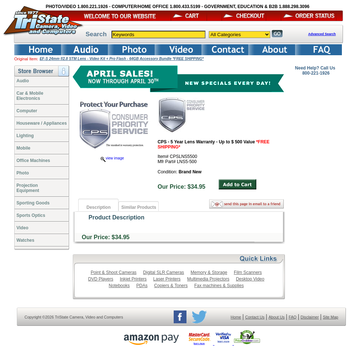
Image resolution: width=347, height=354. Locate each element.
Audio (22, 80)
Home (236, 317)
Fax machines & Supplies (219, 285)
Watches (25, 240)
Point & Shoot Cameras (113, 272)
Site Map (330, 317)
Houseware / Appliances (41, 123)
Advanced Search (322, 34)
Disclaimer (310, 317)
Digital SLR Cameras (163, 272)
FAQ (292, 317)
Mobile (23, 148)
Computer (26, 110)
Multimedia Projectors (208, 279)
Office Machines (33, 160)
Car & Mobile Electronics (29, 96)
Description (98, 207)
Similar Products (138, 207)
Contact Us (255, 317)
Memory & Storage (209, 272)
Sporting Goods (33, 203)
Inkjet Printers (133, 279)
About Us (276, 317)
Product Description (116, 217)
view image (112, 158)
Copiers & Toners (171, 285)
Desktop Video (250, 279)
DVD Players (100, 279)
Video (22, 227)
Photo (22, 173)
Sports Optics (30, 215)
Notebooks (119, 285)
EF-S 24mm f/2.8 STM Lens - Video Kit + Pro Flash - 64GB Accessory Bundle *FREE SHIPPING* (121, 59)
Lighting (25, 135)
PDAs (142, 285)
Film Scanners (248, 272)
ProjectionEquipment (27, 188)
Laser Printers (167, 279)
